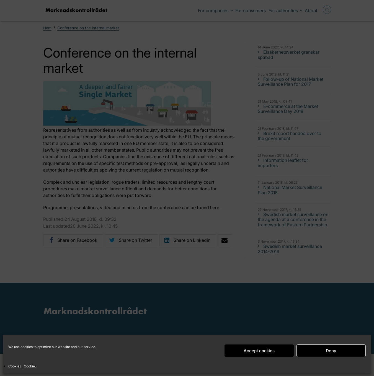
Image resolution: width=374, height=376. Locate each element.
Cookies (14, 366)
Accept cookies (259, 350)
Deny (331, 350)
